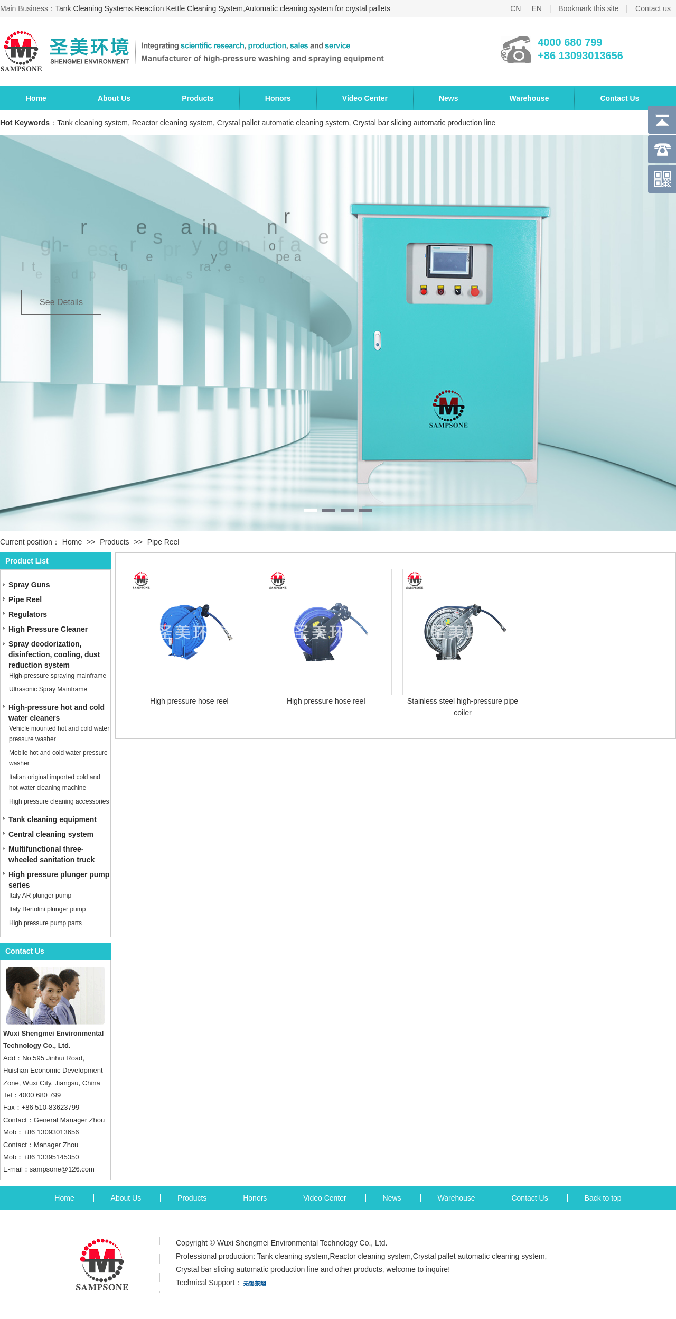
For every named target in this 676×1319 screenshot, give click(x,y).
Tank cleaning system (292, 1256)
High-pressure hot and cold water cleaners (56, 712)
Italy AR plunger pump (40, 895)
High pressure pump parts (45, 923)
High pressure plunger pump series (58, 879)
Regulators (27, 614)
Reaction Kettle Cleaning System (189, 8)
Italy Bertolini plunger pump (47, 909)
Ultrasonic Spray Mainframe (48, 689)
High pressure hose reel (189, 701)
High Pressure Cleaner (48, 629)
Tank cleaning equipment (52, 819)
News (448, 98)
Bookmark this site (588, 8)
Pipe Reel (163, 542)
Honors (278, 98)
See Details (61, 302)
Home (36, 98)
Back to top (603, 1198)
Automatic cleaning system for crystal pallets (317, 8)
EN (536, 8)
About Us (114, 98)
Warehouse (529, 98)
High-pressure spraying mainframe (57, 675)
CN (515, 8)
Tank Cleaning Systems (94, 8)
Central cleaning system (50, 834)
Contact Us (619, 98)
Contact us (653, 8)
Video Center (365, 98)
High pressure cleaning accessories (59, 801)
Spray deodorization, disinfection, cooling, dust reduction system (54, 654)
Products (198, 98)
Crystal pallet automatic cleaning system (479, 1256)
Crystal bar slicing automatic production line (247, 1269)
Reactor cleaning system (370, 1256)
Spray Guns (29, 584)
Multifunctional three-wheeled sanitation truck (51, 854)
